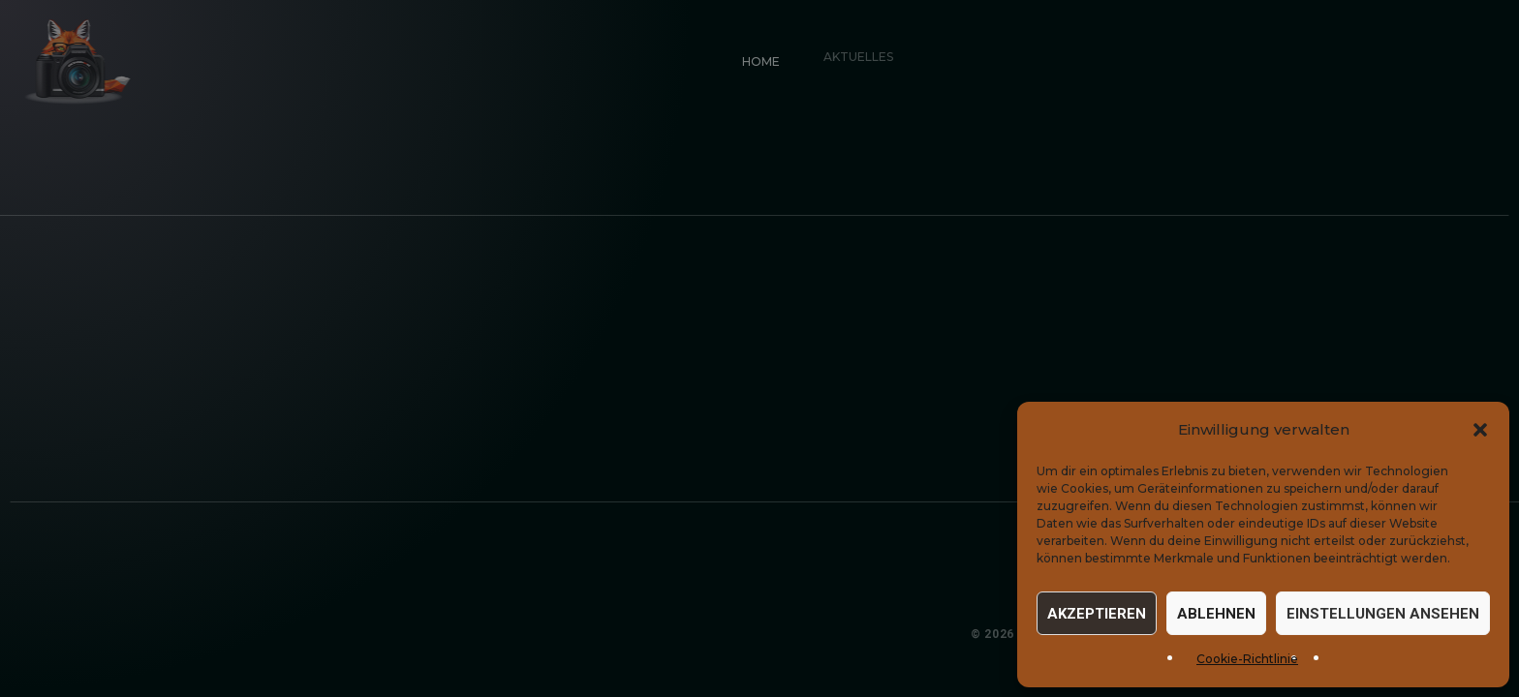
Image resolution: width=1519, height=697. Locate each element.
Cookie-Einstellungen (1424, 634)
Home (758, 58)
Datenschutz (1288, 634)
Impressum (1190, 634)
